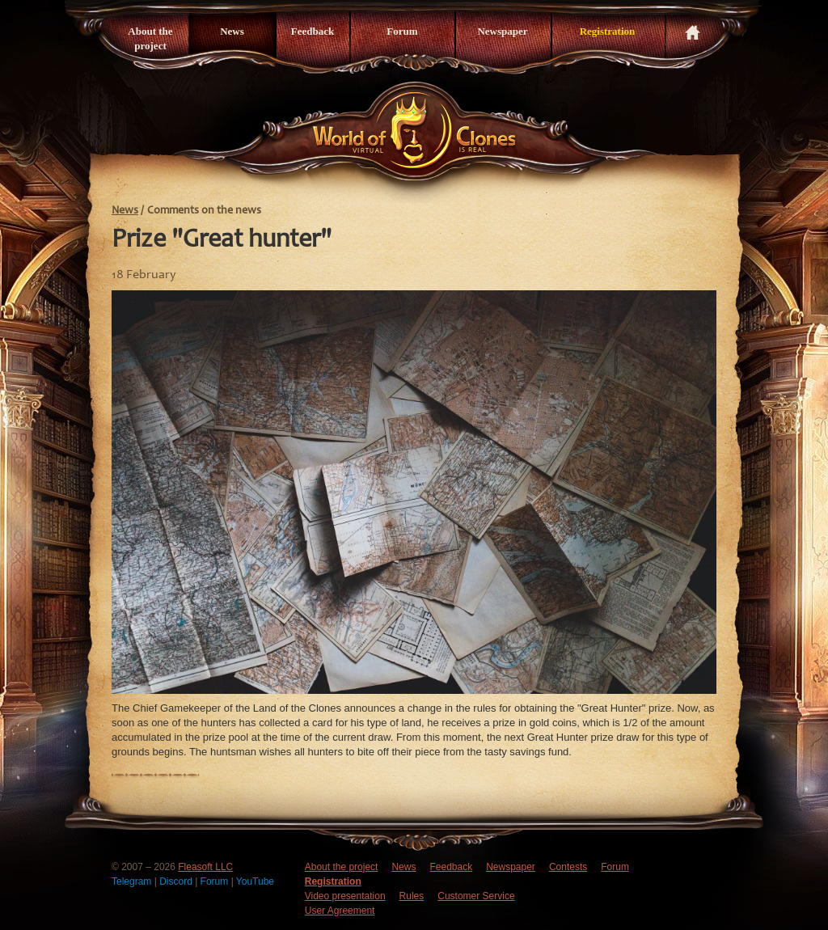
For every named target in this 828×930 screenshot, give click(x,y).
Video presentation (345, 896)
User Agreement (340, 910)
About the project (150, 38)
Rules (412, 896)
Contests (568, 867)
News (232, 31)
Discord (177, 881)
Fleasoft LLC (205, 867)
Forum (402, 31)
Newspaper (502, 31)
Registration (608, 31)
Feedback (312, 31)
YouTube (255, 881)
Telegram (133, 881)
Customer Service (475, 896)
